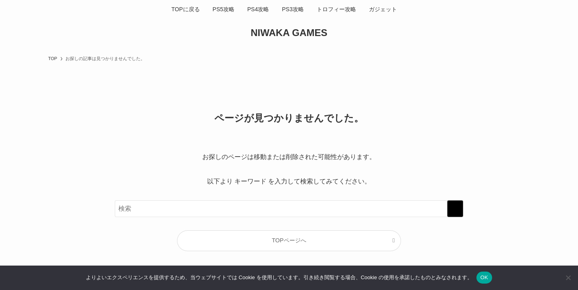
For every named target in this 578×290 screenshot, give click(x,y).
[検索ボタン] (408, 9)
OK (484, 277)
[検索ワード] (289, 208)
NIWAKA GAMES (288, 33)
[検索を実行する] (455, 208)
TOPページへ (289, 240)
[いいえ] (568, 278)
